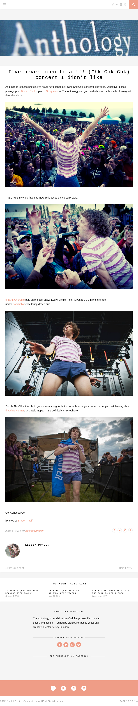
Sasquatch (52, 91)
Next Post (126, 568)
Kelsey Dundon (34, 530)
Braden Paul (28, 91)
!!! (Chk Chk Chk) (15, 299)
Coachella (18, 304)
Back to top (129, 701)
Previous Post (14, 568)
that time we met (14, 410)
